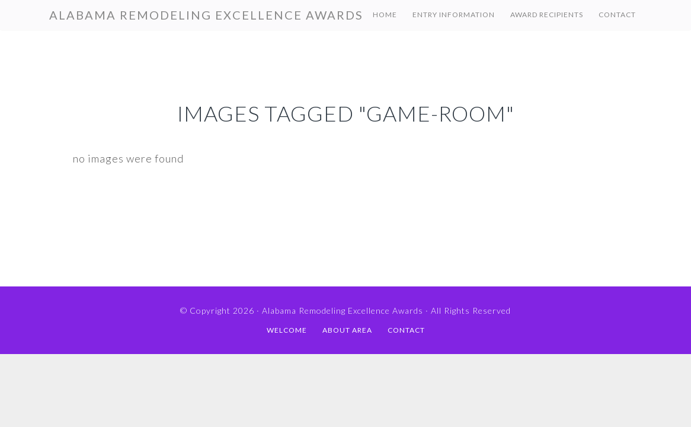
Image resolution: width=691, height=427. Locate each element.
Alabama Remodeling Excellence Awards (206, 15)
